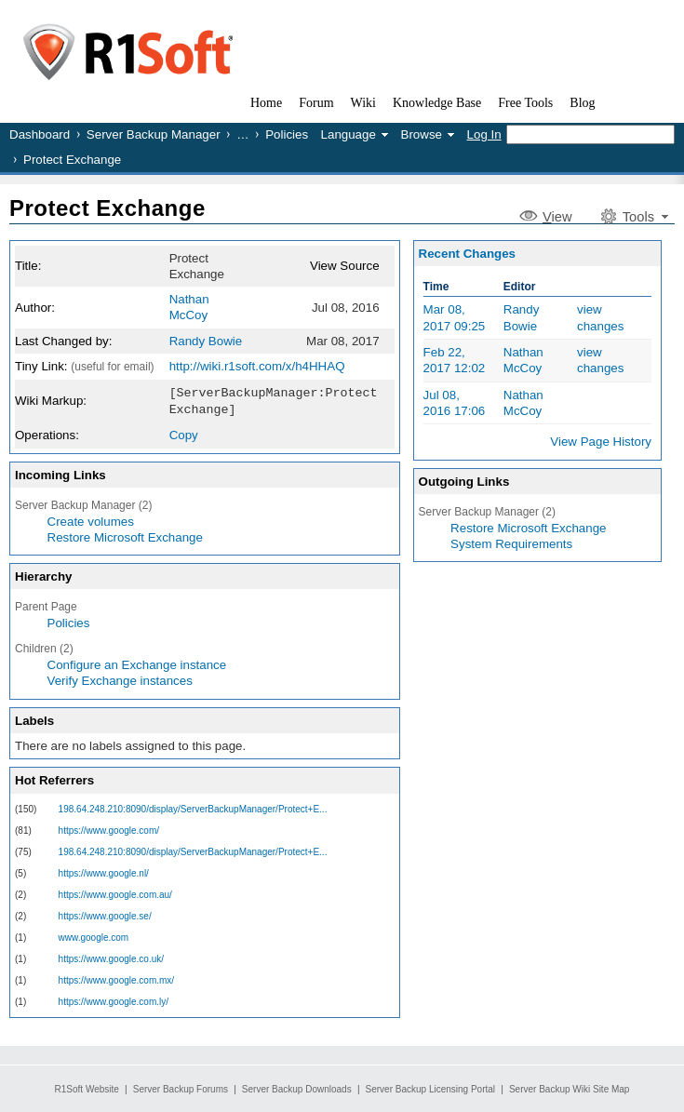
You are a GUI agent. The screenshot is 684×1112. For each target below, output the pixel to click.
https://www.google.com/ (109, 829)
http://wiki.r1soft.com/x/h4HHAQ (257, 366)
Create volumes (90, 520)
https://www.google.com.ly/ (113, 1000)
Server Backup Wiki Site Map (569, 1089)
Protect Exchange (107, 208)
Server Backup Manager (154, 134)
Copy (183, 433)
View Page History (600, 442)
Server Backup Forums (180, 1089)
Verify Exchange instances (120, 679)
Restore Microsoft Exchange (125, 536)
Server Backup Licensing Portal (431, 1089)
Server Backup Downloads (297, 1089)
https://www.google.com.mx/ (117, 978)
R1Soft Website (87, 1089)
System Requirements (511, 544)
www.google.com (94, 936)
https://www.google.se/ (105, 914)
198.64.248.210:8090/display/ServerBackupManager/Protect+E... (193, 807)
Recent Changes (467, 254)
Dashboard (39, 134)
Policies (286, 134)
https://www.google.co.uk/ (111, 957)
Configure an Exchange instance (137, 663)
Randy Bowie (206, 341)
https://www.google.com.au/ (115, 893)
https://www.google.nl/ (104, 871)
